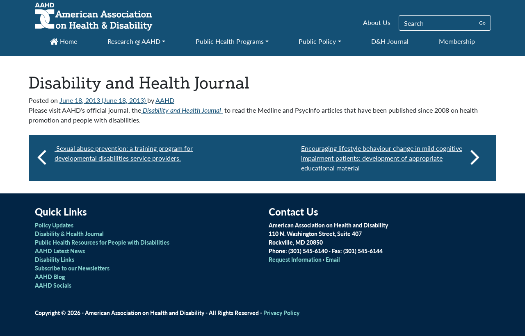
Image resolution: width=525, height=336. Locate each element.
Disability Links (54, 259)
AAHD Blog (50, 276)
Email (333, 259)
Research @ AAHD (133, 41)
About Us (376, 22)
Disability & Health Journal (69, 233)
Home (63, 41)
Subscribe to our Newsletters (72, 268)
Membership (457, 41)
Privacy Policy (281, 313)
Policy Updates (54, 225)
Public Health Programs (230, 41)
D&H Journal (390, 41)
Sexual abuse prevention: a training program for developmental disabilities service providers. (124, 153)
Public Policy (317, 41)
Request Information (295, 259)
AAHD (164, 100)
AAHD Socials (53, 285)
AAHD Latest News (60, 251)
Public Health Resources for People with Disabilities (102, 242)
